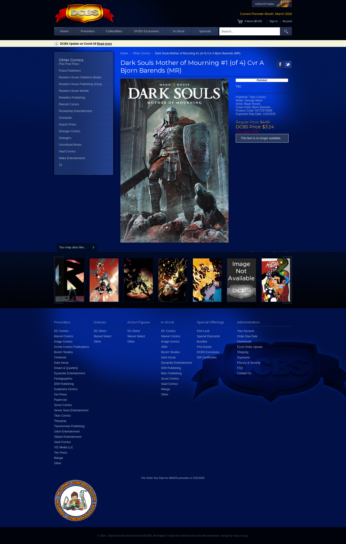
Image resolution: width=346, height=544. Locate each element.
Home (64, 31)
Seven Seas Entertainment (71, 410)
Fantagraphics (63, 378)
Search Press (67, 124)
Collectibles (114, 31)
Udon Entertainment (67, 431)
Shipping (242, 352)
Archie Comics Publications (71, 347)
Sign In (274, 21)
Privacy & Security (248, 362)
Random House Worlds (74, 91)
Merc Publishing (171, 373)
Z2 (60, 165)
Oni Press (60, 394)
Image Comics (63, 341)
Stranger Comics (69, 131)
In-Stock (179, 31)
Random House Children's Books (80, 77)
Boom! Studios (63, 352)
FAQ (240, 368)
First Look (203, 331)
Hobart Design (240, 535)
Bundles (202, 341)
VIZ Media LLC (63, 447)
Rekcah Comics (69, 104)
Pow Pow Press (69, 64)
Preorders (88, 31)
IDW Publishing (64, 384)
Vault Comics (67, 151)
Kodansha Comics (65, 389)
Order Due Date (247, 336)
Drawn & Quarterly (66, 368)
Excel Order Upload (249, 347)
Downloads (244, 341)
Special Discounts (208, 336)
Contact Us (244, 373)
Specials (205, 31)
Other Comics (141, 53)
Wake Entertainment (72, 158)
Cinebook (60, 357)
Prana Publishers (70, 70)
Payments (243, 357)
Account (287, 21)
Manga (58, 458)
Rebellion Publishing (72, 97)
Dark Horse (61, 362)
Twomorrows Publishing (69, 426)
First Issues (204, 347)
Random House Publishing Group (80, 84)
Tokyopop (60, 421)
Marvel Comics (63, 336)
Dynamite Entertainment (69, 373)
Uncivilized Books (70, 144)
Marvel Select (102, 336)
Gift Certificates (206, 357)
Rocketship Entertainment (75, 111)
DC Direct (100, 331)
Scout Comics (63, 405)
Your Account (245, 331)
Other (57, 463)
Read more (104, 43)
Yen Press (60, 452)
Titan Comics (62, 415)
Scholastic (65, 117)
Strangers (65, 138)
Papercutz (60, 399)
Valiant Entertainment (67, 436)
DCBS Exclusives (146, 31)
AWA (164, 347)
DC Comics (61, 331)
